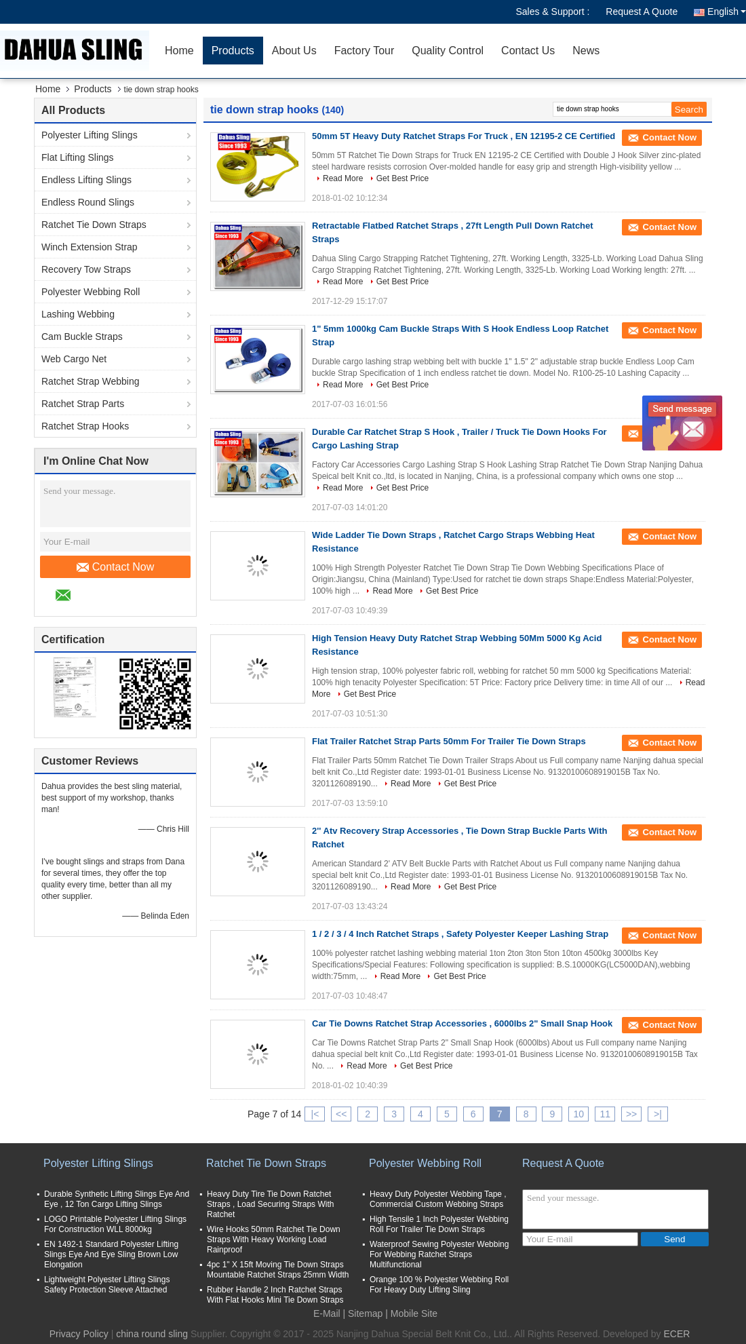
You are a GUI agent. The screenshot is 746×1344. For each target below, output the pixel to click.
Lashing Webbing (78, 314)
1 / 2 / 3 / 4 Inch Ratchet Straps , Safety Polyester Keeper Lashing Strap (460, 934)
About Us (294, 50)
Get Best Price (402, 178)
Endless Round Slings (87, 202)
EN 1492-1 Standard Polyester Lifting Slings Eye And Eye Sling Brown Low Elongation (111, 1254)
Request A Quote (642, 11)
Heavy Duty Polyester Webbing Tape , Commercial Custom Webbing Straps (438, 1199)
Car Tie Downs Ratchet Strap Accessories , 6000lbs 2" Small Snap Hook (462, 1023)
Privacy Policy (79, 1333)
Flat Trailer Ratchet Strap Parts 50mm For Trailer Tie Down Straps (449, 741)
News (586, 50)
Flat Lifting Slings (77, 157)
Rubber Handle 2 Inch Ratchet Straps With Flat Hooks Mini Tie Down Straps (275, 1295)
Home (179, 50)
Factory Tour (364, 50)
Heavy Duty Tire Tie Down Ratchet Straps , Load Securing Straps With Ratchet (270, 1204)
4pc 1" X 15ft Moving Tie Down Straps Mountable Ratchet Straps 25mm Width (278, 1270)
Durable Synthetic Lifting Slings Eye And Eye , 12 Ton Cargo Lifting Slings (116, 1199)
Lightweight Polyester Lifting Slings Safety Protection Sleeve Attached (107, 1284)
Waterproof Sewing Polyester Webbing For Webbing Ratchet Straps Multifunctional (439, 1254)
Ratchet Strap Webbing (90, 381)
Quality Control (448, 50)
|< (315, 1114)
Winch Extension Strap (89, 247)
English (726, 11)
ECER (676, 1333)
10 (579, 1114)
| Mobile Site (411, 1313)
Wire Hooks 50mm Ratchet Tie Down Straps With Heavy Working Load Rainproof (273, 1239)
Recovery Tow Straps (86, 269)
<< (341, 1114)
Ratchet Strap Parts (82, 403)
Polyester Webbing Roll (90, 291)
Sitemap (365, 1313)
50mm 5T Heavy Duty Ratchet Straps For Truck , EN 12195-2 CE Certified (463, 136)
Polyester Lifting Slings (89, 135)
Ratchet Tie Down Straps (93, 224)
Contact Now (116, 567)
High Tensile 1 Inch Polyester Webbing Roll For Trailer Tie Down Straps (439, 1224)
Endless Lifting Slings (86, 179)
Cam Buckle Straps (82, 336)
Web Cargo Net (73, 358)
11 (605, 1114)
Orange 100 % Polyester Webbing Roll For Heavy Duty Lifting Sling (439, 1284)
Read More (343, 178)
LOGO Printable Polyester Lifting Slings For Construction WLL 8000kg (115, 1224)
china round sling (152, 1333)
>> (631, 1114)
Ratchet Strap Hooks (85, 426)
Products (233, 50)
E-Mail (326, 1313)
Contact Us (528, 50)
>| (658, 1114)
